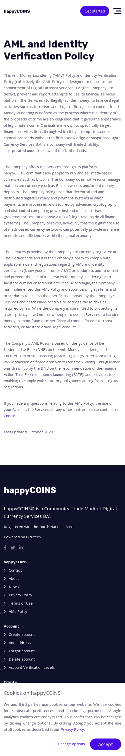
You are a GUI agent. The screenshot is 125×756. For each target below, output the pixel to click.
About (14, 578)
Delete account (22, 659)
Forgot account (22, 650)
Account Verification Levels (32, 667)
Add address (20, 642)
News (14, 586)
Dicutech (33, 536)
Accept (105, 744)
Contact (10, 415)
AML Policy (18, 611)
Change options (71, 743)
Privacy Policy (20, 594)
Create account (22, 634)
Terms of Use (21, 603)
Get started (94, 10)
